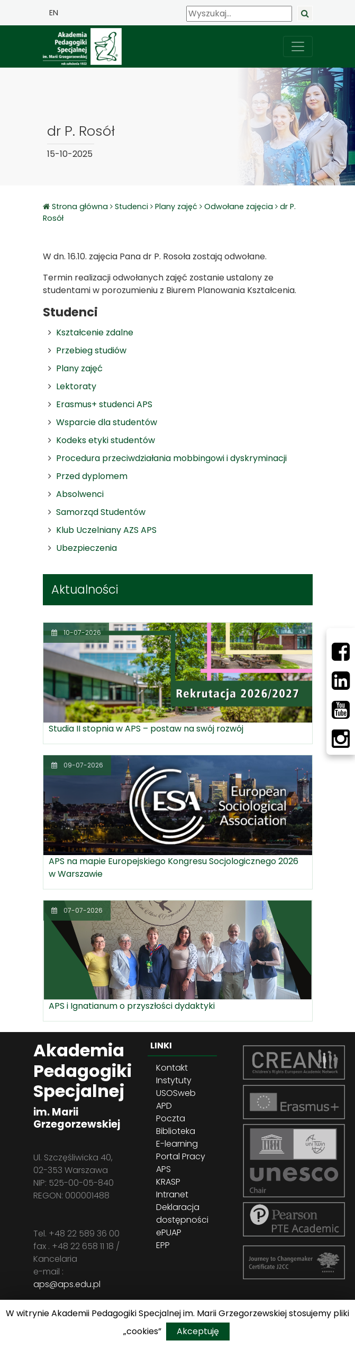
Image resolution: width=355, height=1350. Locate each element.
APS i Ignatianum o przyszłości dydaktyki (132, 1006)
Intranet (172, 1194)
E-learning (177, 1144)
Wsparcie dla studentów (106, 422)
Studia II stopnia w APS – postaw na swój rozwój (146, 729)
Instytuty (174, 1080)
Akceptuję (198, 1331)
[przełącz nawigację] (298, 46)
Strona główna (81, 206)
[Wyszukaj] (239, 14)
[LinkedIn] (341, 680)
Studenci (131, 206)
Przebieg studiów (91, 350)
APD (164, 1106)
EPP (163, 1245)
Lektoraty (76, 386)
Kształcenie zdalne (94, 332)
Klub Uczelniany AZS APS (106, 530)
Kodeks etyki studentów (105, 440)
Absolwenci (80, 494)
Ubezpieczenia (86, 548)
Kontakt (172, 1068)
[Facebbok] (341, 651)
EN (53, 12)
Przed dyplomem (92, 476)
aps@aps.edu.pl (67, 1284)
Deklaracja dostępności (182, 1213)
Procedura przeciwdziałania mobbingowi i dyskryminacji (171, 458)
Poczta (170, 1118)
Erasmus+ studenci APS (104, 404)
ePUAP (168, 1232)
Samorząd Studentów (100, 512)
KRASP (168, 1182)
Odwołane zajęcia (238, 206)
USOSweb (176, 1093)
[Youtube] (341, 709)
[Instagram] (341, 738)
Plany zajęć (176, 206)
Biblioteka (175, 1131)
